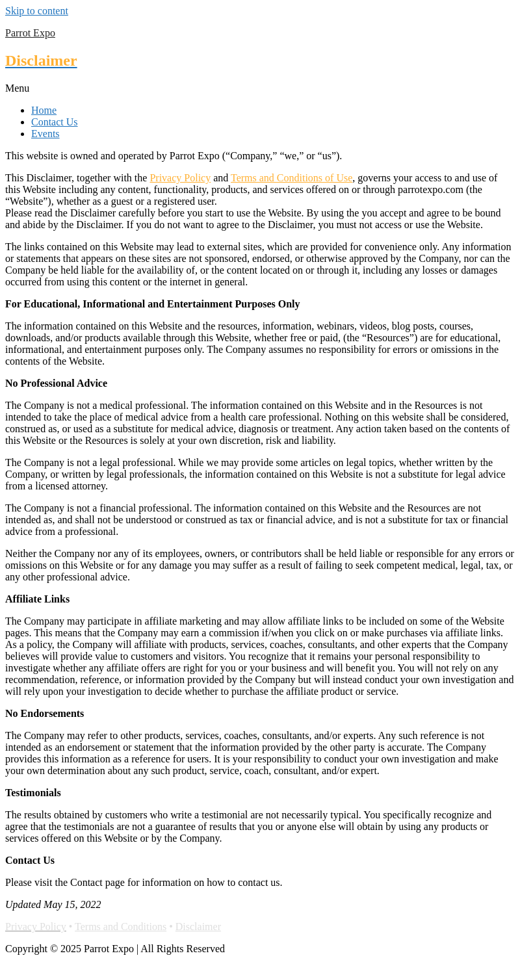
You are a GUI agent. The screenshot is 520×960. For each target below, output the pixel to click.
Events (45, 133)
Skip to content (36, 10)
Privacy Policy (180, 177)
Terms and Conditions (120, 926)
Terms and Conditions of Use (291, 177)
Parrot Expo (30, 32)
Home (44, 110)
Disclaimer (198, 926)
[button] (260, 88)
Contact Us (54, 121)
